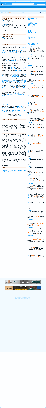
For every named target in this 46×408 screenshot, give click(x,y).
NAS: (28, 49)
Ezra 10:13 (19, 106)
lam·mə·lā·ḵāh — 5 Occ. (32, 27)
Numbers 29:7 (20, 90)
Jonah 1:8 (15, 50)
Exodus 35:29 (17, 93)
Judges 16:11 (23, 97)
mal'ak (11, 124)
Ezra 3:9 (7, 85)
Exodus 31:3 (30, 133)
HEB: (28, 48)
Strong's (5, 12)
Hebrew (7, 12)
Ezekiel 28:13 (4, 99)
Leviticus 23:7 (18, 79)
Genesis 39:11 (18, 56)
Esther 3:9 (4, 104)
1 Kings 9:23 (4, 86)
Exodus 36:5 (9, 84)
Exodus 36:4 (15, 107)
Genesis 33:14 (9, 61)
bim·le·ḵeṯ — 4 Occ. (31, 25)
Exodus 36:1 (30, 252)
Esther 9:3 (8, 104)
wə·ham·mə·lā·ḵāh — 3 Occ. (32, 43)
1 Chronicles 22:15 (11, 94)
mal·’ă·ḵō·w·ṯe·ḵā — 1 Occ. (32, 33)
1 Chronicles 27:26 (14, 71)
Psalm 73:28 (18, 52)
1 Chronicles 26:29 (15, 76)
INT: (28, 51)
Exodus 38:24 (22, 107)
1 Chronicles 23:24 (19, 82)
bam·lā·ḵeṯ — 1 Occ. (31, 22)
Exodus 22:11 (30, 122)
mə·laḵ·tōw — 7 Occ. (31, 37)
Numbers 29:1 (14, 80)
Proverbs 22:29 (9, 57)
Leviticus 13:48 (18, 70)
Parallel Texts (10, 171)
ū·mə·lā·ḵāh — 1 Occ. (31, 40)
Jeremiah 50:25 (13, 68)
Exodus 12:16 (23, 47)
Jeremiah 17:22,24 (6, 88)
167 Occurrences (30, 262)
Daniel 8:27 (23, 103)
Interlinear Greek (5, 169)
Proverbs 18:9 (21, 57)
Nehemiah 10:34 (5, 111)
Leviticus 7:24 (11, 97)
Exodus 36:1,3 (11, 79)
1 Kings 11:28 (10, 103)
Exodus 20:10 (30, 107)
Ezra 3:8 (20, 110)
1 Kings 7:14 (11, 95)
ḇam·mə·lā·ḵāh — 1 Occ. (32, 42)
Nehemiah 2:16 (13, 85)
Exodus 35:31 (30, 219)
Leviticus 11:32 (17, 97)
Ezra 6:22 (24, 110)
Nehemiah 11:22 (12, 111)
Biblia (2, 12)
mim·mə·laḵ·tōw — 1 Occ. (32, 39)
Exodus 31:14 (30, 149)
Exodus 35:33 (30, 227)
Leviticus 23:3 (12, 87)
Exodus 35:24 (5, 79)
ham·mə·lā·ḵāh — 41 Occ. (32, 26)
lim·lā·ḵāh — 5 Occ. (31, 29)
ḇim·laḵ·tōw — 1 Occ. (31, 44)
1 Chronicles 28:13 (16, 81)
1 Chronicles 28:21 (21, 94)
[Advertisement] (23, 272)
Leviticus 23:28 (11, 90)
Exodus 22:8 (30, 115)
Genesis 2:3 (29, 65)
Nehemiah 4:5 (18, 73)
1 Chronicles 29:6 (17, 103)
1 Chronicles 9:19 (8, 81)
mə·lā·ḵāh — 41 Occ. (31, 35)
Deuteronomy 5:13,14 (21, 87)
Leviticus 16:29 (5, 90)
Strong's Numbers (22, 169)
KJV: (28, 50)
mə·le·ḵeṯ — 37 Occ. (31, 38)
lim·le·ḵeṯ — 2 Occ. (31, 31)
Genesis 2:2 (10, 51)
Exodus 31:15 (30, 158)
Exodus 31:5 (30, 141)
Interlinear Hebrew (13, 169)
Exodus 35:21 (30, 192)
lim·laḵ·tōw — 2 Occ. (31, 30)
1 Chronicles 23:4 (12, 110)
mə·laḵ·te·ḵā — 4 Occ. (31, 36)
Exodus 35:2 (30, 174)
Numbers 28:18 (5, 80)
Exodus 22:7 (8, 60)
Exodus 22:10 (13, 60)
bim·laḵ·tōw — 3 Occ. (31, 24)
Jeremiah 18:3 (15, 75)
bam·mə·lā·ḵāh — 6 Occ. (32, 23)
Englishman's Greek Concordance (9, 170)
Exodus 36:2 (15, 74)
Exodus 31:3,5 (11, 93)
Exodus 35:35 (30, 235)
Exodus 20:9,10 (5, 87)
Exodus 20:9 (23, 50)
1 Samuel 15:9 (16, 61)
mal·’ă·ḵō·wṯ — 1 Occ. (31, 32)
